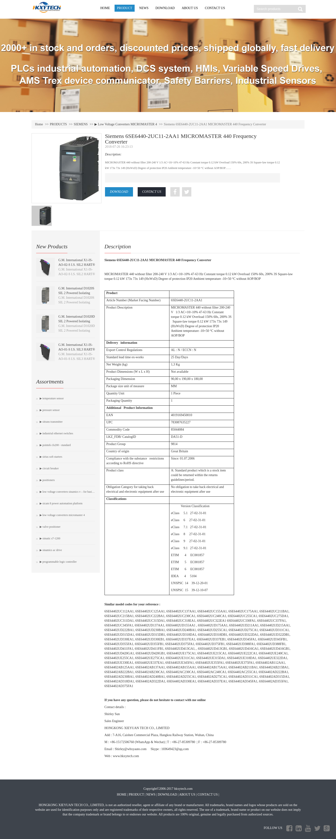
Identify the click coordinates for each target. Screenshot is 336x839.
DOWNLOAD (165, 8)
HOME (105, 8)
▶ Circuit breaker (49, 468)
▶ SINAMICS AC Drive (51, 550)
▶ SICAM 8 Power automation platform (61, 503)
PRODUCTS (58, 124)
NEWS (144, 8)
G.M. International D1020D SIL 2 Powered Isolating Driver (76, 321)
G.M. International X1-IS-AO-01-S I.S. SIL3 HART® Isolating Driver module (76, 349)
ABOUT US (190, 8)
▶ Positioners (47, 480)
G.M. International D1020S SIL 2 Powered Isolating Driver (76, 293)
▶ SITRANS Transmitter (51, 421)
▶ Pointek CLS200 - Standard (55, 445)
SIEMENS (81, 124)
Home (39, 124)
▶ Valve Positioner (50, 526)
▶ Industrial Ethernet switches (56, 433)
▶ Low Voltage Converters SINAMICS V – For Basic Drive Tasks (67, 491)
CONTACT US (215, 8)
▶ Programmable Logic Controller (58, 561)
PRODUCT (124, 8)
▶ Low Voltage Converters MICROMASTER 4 (125, 124)
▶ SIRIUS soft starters (51, 456)
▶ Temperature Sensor (52, 398)
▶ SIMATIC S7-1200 (50, 538)
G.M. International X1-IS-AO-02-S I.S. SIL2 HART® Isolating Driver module (76, 264)
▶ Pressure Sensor (50, 410)
